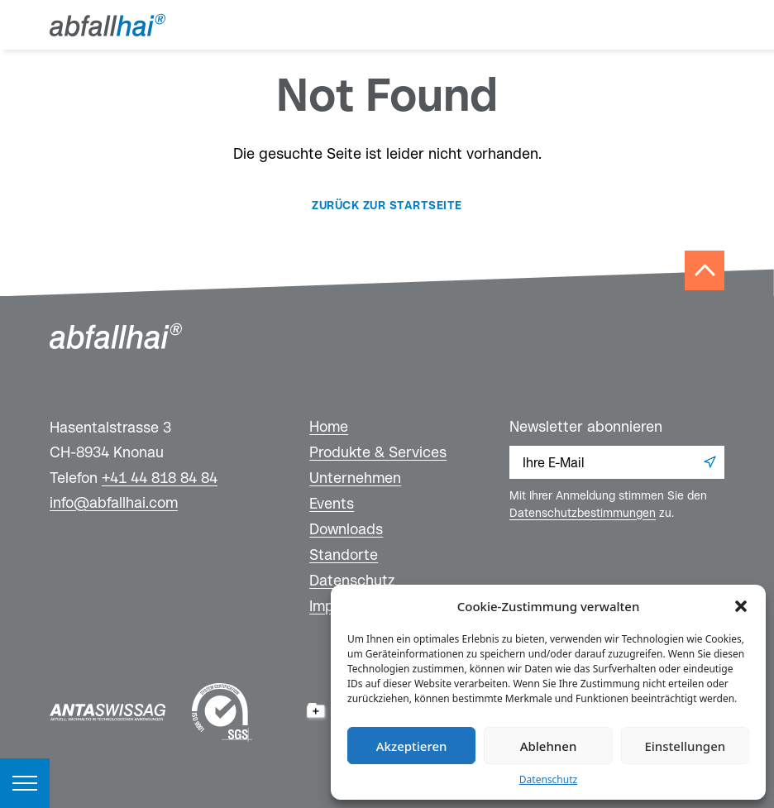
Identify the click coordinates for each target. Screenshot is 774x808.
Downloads (346, 528)
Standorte (343, 554)
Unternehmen (355, 477)
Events (331, 503)
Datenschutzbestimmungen (582, 512)
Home (328, 426)
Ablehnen (548, 746)
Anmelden (709, 462)
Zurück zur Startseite (387, 205)
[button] (741, 606)
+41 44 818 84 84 (159, 477)
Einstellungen (684, 746)
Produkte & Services (378, 451)
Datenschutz (548, 779)
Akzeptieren (411, 746)
